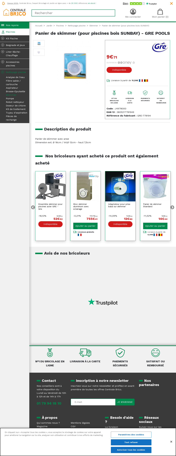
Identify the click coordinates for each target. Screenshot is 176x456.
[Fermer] (171, 441)
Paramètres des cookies (131, 435)
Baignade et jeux (13, 45)
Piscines (10, 31)
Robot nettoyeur (15, 102)
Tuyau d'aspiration (16, 112)
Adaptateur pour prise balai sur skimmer (119, 205)
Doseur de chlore (16, 105)
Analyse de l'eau (15, 77)
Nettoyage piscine (13, 72)
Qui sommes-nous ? (48, 422)
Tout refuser (131, 442)
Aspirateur (12, 87)
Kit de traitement (15, 109)
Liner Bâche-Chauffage (11, 53)
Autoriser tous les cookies (131, 450)
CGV (73, 426)
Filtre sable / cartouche (13, 82)
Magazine (42, 426)
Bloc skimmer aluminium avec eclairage (81, 206)
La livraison (111, 427)
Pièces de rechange (11, 118)
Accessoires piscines (10, 63)
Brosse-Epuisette (15, 91)
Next (172, 207)
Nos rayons (12, 25)
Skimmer (11, 95)
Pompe (10, 98)
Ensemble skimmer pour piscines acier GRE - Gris (50, 206)
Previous (33, 207)
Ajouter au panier (85, 225)
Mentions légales (80, 422)
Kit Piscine (9, 38)
